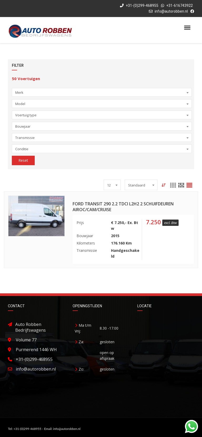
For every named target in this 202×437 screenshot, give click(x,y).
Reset (23, 160)
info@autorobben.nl (171, 11)
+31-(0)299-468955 (139, 5)
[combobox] (102, 92)
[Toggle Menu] (187, 27)
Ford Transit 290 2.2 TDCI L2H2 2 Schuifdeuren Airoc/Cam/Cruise (123, 206)
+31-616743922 (179, 5)
